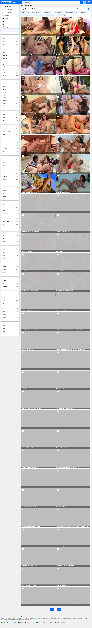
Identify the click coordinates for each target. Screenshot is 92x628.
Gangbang (10, 157)
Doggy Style (10, 126)
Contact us (3, 616)
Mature (10, 202)
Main (22, 5)
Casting (10, 92)
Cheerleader (10, 100)
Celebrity (10, 97)
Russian (10, 261)
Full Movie (10, 154)
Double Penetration (10, 131)
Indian (10, 173)
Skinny (10, 275)
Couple (10, 114)
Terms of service (10, 616)
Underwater (10, 314)
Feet (10, 145)
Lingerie (10, 190)
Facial (10, 142)
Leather (10, 185)
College (10, 109)
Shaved (10, 272)
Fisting (10, 151)
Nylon (10, 216)
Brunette (10, 78)
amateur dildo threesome (71, 12)
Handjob (10, 162)
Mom (10, 207)
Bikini (10, 69)
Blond (10, 72)
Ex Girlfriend (10, 140)
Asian (10, 47)
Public (10, 249)
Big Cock (10, 66)
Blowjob (10, 75)
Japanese (10, 179)
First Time (10, 148)
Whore (10, 328)
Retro (10, 258)
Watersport (10, 325)
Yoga (10, 334)
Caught (10, 95)
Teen (10, 300)
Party (10, 235)
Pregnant (10, 247)
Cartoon (10, 89)
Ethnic (10, 137)
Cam (10, 83)
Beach (10, 61)
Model (10, 204)
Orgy (10, 230)
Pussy (10, 252)
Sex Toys (10, 269)
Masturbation (10, 199)
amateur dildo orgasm (36, 12)
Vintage (10, 320)
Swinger (10, 294)
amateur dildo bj (25, 12)
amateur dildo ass (38, 15)
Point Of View (10, 241)
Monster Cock (10, 213)
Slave (10, 278)
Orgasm (10, 227)
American (10, 38)
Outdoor (10, 233)
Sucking (10, 292)
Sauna (10, 263)
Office (10, 218)
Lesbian (10, 187)
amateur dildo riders (59, 12)
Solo (10, 283)
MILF (10, 193)
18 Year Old (10, 33)
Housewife (10, 171)
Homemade (10, 168)
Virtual (10, 323)
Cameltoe (10, 86)
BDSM (10, 52)
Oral (10, 224)
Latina (10, 182)
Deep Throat (10, 123)
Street (10, 289)
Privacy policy (21, 616)
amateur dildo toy (48, 12)
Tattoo (10, 297)
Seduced (10, 266)
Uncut (10, 311)
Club (10, 106)
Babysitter (10, 55)
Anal (10, 41)
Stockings (10, 286)
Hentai (10, 165)
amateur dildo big (61, 15)
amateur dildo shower (26, 15)
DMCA (16, 616)
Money (10, 210)
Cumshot (10, 120)
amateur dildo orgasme (49, 15)
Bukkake (10, 81)
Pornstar (10, 244)
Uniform (10, 317)
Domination (10, 128)
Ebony (10, 134)
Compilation (10, 112)
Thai (10, 303)
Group (10, 159)
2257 (27, 616)
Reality (10, 255)
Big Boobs (10, 64)
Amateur (10, 36)
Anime (10, 44)
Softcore (10, 280)
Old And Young (10, 221)
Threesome (10, 306)
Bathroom (10, 58)
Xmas (10, 331)
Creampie (10, 117)
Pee (10, 238)
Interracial (10, 176)
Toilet (10, 308)
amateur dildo (83, 12)
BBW (10, 50)
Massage (10, 196)
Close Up (10, 103)
